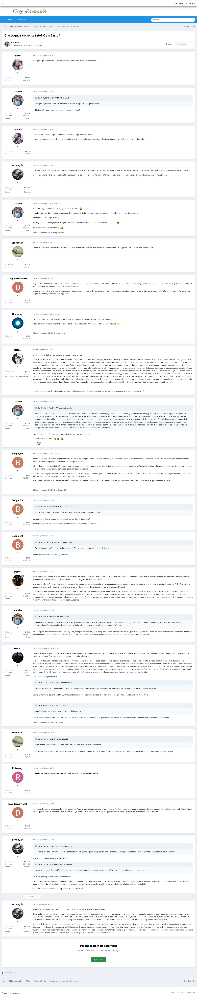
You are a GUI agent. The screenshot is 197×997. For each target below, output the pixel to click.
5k (28, 336)
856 (27, 78)
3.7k (27, 265)
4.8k (27, 593)
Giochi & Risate (36, 45)
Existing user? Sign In (185, 3)
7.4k (27, 790)
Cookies (16, 993)
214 (27, 670)
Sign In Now (98, 959)
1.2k (27, 151)
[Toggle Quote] (36, 98)
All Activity (21, 20)
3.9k (27, 113)
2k (28, 476)
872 (27, 372)
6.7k (27, 300)
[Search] (164, 20)
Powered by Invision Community (183, 992)
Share (168, 44)
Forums (8, 21)
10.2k (27, 187)
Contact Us (6, 993)
